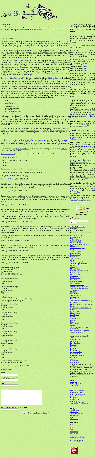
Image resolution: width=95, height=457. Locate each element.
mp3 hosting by (77, 440)
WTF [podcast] (75, 323)
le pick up (73, 345)
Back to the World (76, 235)
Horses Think (74, 297)
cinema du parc (75, 399)
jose (9, 191)
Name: (3, 373)
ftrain (72, 306)
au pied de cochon (76, 352)
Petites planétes (75, 253)
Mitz (85, 70)
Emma (85, 66)
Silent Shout (74, 258)
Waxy (72, 322)
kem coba (73, 348)
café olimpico (74, 341)
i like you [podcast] (76, 272)
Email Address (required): (9, 378)
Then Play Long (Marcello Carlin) (81, 301)
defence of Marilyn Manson (38, 140)
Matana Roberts (75, 269)
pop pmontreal (74, 401)
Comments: (4, 389)
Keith (9, 179)
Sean (9, 250)
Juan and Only (74, 295)
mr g (9, 204)
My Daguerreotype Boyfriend (79, 331)
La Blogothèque (75, 237)
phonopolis (73, 382)
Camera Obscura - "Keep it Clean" (12, 60)
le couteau (73, 350)
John (9, 41)
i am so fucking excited (10, 157)
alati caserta (74, 360)
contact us (90, 89)
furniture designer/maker (85, 146)
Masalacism (74, 325)
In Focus (73, 316)
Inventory (73, 320)
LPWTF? (73, 292)
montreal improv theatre (77, 394)
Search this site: (75, 219)
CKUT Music (74, 283)
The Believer (74, 412)
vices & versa (74, 362)
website (56, 245)
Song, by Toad (74, 315)
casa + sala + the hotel (77, 390)
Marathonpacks (75, 313)
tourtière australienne (77, 355)
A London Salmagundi (77, 248)
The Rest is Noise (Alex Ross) (79, 327)
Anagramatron (74, 276)
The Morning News (76, 413)
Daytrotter (73, 267)
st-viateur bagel (75, 339)
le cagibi (73, 398)
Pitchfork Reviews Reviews (79, 271)
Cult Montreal (74, 410)
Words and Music (75, 251)
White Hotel (74, 299)
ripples (72, 359)
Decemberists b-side (22, 149)
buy (30, 75)
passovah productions (77, 396)
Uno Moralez (74, 302)
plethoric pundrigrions (77, 285)
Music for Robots (53, 78)
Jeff (85, 68)
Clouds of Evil (74, 260)
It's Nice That (74, 311)
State (71, 417)
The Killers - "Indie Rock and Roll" (12, 78)
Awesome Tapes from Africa (79, 264)
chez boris (73, 357)
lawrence (73, 346)
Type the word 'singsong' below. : (15, 410)
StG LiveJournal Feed (77, 437)
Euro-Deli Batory (75, 343)
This (88, 125)
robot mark (11, 221)
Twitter (90, 114)
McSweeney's (74, 415)
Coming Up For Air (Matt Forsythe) (81, 304)
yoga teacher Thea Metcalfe (79, 403)
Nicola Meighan (75, 278)
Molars (72, 265)
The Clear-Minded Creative (79, 288)
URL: (3, 383)
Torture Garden (75, 290)
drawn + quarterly (76, 383)
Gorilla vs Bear (75, 255)
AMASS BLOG (75, 318)
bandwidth (64, 149)
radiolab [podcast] (76, 281)
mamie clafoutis (75, 353)
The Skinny (74, 419)
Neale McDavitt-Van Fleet (78, 162)
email (78, 139)
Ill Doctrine (74, 246)
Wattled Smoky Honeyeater (79, 286)
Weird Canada (74, 239)
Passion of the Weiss (76, 293)
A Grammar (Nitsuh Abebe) (79, 244)
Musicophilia (74, 274)
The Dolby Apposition (77, 262)
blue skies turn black (76, 392)
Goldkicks (73, 329)
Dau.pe (72, 249)
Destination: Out (75, 241)
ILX (71, 424)
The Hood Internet (76, 332)
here (84, 116)
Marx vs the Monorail (8, 154)
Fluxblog (73, 279)
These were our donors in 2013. (80, 201)
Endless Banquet (75, 242)
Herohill (72, 256)
